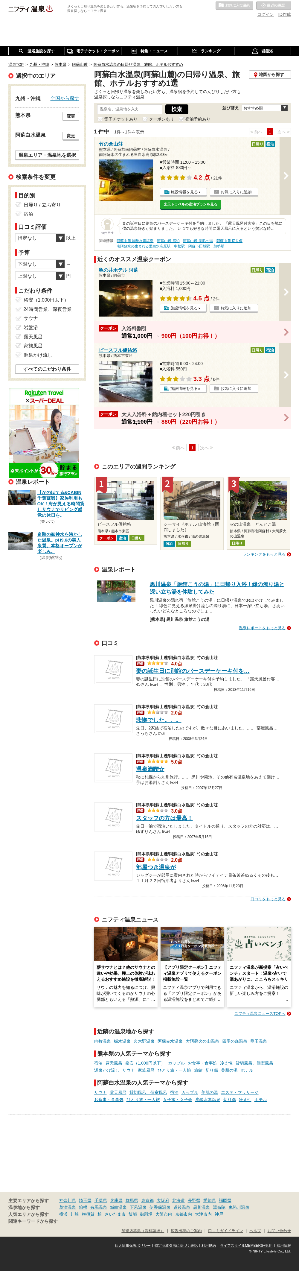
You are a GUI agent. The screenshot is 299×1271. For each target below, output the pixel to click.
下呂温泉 (138, 1207)
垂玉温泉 (258, 1041)
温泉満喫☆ (150, 769)
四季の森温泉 (234, 1041)
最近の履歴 (273, 5)
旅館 (198, 1070)
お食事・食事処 (202, 1063)
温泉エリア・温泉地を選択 (47, 155)
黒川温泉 (201, 1207)
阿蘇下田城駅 (199, 246)
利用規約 (209, 1245)
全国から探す (65, 98)
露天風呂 (114, 1063)
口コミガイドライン (225, 1231)
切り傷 (211, 1070)
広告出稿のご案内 (186, 1231)
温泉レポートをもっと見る (262, 628)
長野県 (194, 1200)
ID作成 (284, 14)
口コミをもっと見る (268, 899)
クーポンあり (161, 119)
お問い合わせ (279, 1231)
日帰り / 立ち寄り (42, 204)
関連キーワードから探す (33, 1221)
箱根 (83, 1207)
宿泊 (98, 1063)
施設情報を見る (184, 192)
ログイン (265, 14)
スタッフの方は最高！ (164, 818)
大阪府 (163, 1200)
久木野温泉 (144, 1041)
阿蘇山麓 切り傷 (229, 241)
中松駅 (179, 246)
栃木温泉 (122, 1041)
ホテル (247, 1070)
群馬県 (132, 1200)
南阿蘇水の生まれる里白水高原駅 (143, 246)
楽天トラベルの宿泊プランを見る (190, 204)
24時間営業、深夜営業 (48, 309)
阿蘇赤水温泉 (170, 1041)
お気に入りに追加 (236, 192)
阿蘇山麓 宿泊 (168, 241)
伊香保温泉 (160, 1207)
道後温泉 (181, 1207)
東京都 (147, 1200)
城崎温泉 (118, 1207)
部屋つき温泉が (156, 867)
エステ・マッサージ (240, 1092)
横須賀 (88, 1214)
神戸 (219, 1214)
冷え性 (226, 1063)
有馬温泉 (98, 1207)
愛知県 (209, 1200)
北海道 (178, 1200)
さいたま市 (115, 1214)
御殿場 (146, 1214)
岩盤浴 (31, 327)
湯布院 (219, 1207)
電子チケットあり (121, 119)
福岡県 (225, 1200)
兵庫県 (116, 1200)
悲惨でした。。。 (158, 720)
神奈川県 (67, 1200)
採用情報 (284, 1245)
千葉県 (100, 1200)
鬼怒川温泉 (238, 1207)
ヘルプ (255, 1231)
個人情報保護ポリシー (133, 1245)
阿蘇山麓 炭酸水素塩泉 (135, 241)
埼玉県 (85, 1200)
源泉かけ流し (106, 1070)
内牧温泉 (102, 1041)
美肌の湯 (229, 1070)
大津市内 (203, 1214)
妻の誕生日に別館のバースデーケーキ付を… (193, 671)
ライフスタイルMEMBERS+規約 (246, 1245)
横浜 (63, 1214)
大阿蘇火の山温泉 (202, 1041)
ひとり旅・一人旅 (174, 1070)
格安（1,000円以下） (145, 1063)
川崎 (75, 1214)
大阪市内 (163, 1214)
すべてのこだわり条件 (47, 369)
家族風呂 (146, 1070)
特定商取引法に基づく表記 (176, 1245)
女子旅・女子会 (177, 1099)
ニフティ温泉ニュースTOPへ (259, 1013)
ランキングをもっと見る (264, 554)
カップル (176, 1063)
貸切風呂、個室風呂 (254, 1063)
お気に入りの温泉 (234, 5)
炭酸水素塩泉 (207, 1099)
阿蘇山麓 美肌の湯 (198, 241)
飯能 (133, 1214)
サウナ (128, 1070)
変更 (71, 116)
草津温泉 (67, 1207)
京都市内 (183, 1214)
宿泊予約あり (197, 119)
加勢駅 (218, 246)
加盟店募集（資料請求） (142, 1231)
